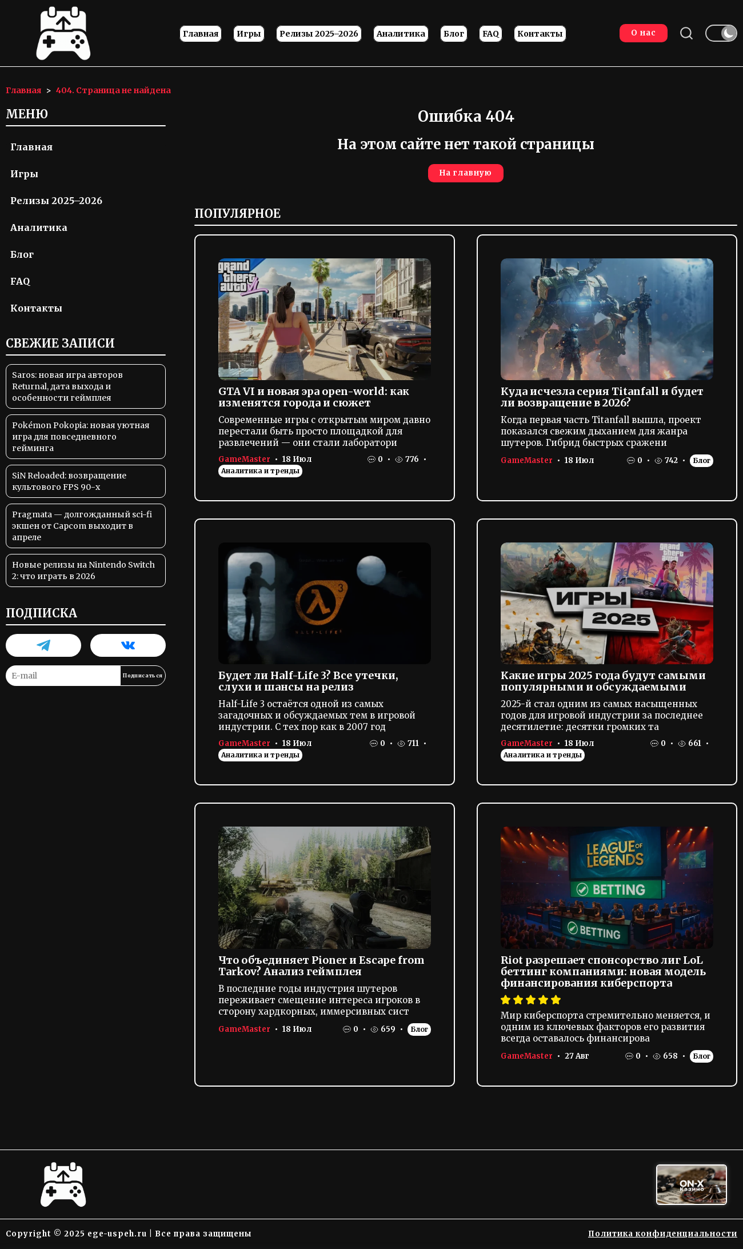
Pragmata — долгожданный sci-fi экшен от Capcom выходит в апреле (82, 525)
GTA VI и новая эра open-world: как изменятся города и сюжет (313, 397)
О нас (643, 33)
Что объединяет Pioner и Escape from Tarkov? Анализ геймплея (321, 965)
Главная (200, 34)
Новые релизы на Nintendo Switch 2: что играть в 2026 (83, 570)
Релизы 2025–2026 (318, 34)
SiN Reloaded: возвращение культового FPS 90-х (69, 481)
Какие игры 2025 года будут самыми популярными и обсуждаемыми (603, 681)
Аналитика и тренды (260, 470)
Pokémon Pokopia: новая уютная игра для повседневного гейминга (81, 436)
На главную (466, 173)
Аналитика (401, 34)
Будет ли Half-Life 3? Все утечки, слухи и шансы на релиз (308, 681)
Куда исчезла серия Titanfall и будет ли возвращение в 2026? (602, 397)
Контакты (540, 34)
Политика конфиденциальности (662, 1234)
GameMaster (244, 459)
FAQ (490, 34)
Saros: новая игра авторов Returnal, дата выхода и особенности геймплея (67, 386)
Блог (454, 34)
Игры (249, 34)
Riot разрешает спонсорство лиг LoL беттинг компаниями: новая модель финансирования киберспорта (603, 971)
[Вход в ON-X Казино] (691, 1184)
